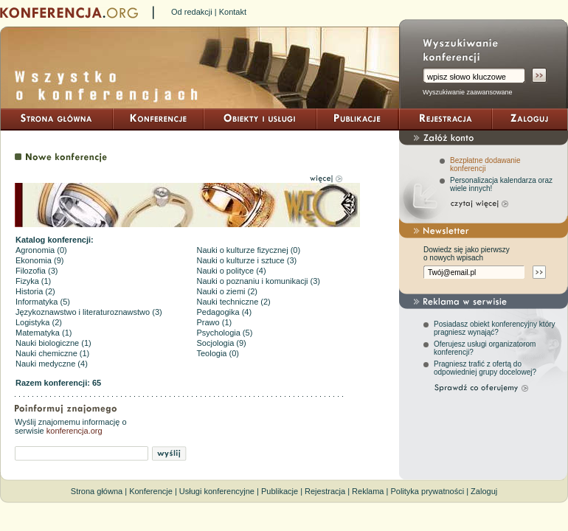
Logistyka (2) (38, 322)
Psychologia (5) (225, 332)
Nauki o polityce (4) (231, 270)
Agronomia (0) (41, 250)
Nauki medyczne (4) (51, 363)
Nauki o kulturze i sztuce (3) (247, 260)
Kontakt (232, 11)
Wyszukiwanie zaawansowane (467, 92)
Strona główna (96, 491)
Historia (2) (35, 291)
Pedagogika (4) (224, 312)
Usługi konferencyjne (216, 491)
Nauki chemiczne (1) (52, 353)
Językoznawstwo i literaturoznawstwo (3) (88, 312)
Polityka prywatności (427, 491)
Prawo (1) (214, 322)
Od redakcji (191, 11)
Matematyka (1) (43, 332)
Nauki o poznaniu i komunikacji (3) (259, 281)
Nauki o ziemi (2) (227, 291)
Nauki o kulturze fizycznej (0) (249, 250)
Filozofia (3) (36, 270)
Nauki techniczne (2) (234, 301)
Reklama (368, 491)
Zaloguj (484, 491)
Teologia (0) (218, 353)
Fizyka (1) (33, 281)
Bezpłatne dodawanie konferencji (485, 164)
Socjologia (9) (221, 343)
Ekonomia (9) (39, 260)
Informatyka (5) (42, 301)
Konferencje (151, 491)
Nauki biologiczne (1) (53, 343)
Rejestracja (325, 491)
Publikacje (279, 491)
